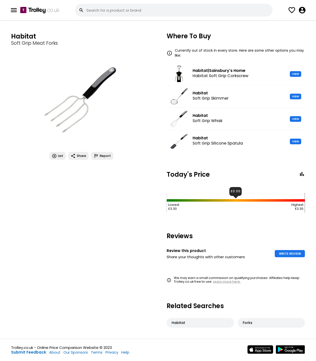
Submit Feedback (28, 352)
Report (102, 155)
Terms (96, 352)
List (57, 155)
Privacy (111, 352)
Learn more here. (227, 281)
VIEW (295, 74)
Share (78, 155)
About (54, 352)
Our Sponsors (75, 352)
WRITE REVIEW (290, 254)
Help (125, 352)
